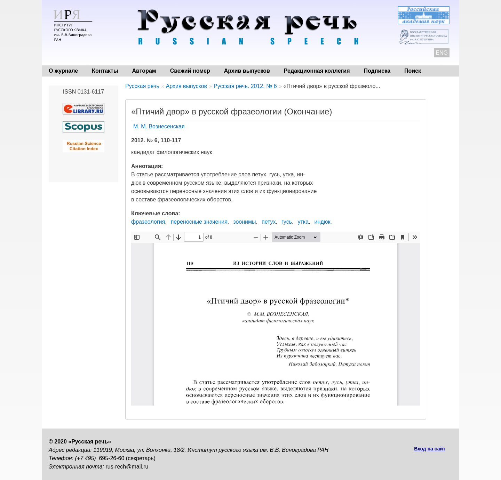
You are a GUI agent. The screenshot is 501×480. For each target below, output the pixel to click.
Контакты (105, 71)
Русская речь (142, 86)
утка (303, 222)
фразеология (148, 222)
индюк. (323, 222)
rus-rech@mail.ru (127, 467)
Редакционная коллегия (317, 71)
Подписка (377, 71)
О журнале (63, 71)
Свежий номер (190, 71)
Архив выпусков (247, 71)
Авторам (144, 71)
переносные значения (199, 222)
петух (269, 222)
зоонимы (244, 222)
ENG (442, 53)
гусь (286, 222)
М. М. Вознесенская (159, 126)
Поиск (412, 71)
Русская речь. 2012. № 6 (245, 86)
